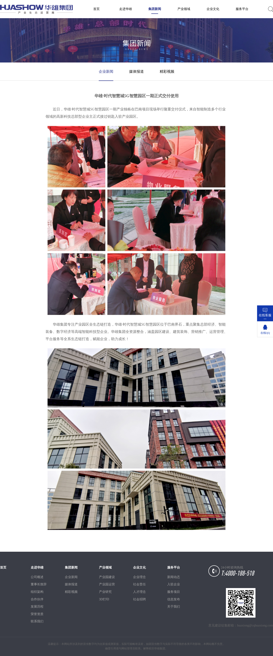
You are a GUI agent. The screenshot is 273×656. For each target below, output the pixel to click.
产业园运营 (106, 584)
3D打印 (104, 599)
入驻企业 (173, 584)
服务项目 (173, 592)
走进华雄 (125, 9)
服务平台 (242, 9)
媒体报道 (136, 71)
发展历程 (37, 606)
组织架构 (37, 592)
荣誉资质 (37, 614)
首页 (96, 9)
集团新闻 (154, 9)
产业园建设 (106, 577)
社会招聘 (139, 599)
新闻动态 (173, 577)
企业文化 (213, 9)
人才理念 (139, 592)
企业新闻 (106, 71)
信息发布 (173, 599)
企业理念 (139, 577)
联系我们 (37, 621)
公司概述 (37, 577)
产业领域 (183, 9)
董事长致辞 (37, 584)
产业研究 (105, 592)
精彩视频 (167, 71)
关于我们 (173, 606)
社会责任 (139, 584)
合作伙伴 (37, 599)
